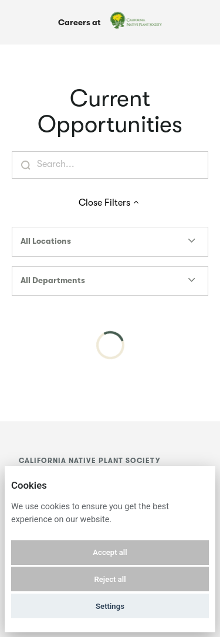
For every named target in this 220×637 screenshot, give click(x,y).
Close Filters (110, 202)
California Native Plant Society (89, 461)
